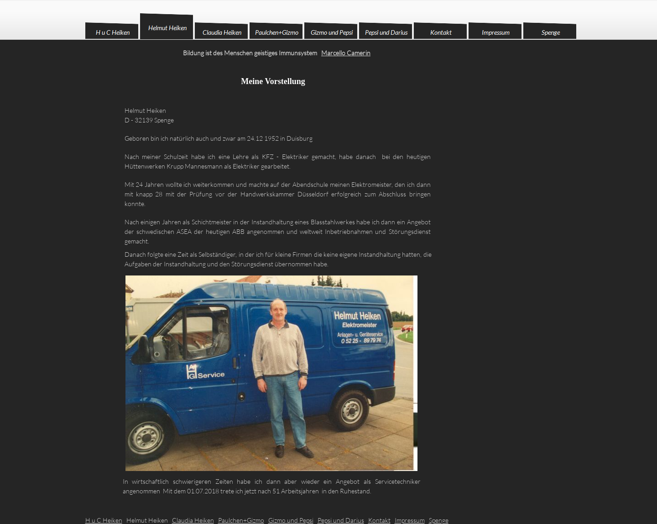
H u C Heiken (103, 520)
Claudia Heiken (193, 520)
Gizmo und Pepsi (290, 520)
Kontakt (379, 520)
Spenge (438, 520)
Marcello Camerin (345, 53)
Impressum (410, 520)
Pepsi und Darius (341, 520)
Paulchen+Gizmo (241, 520)
